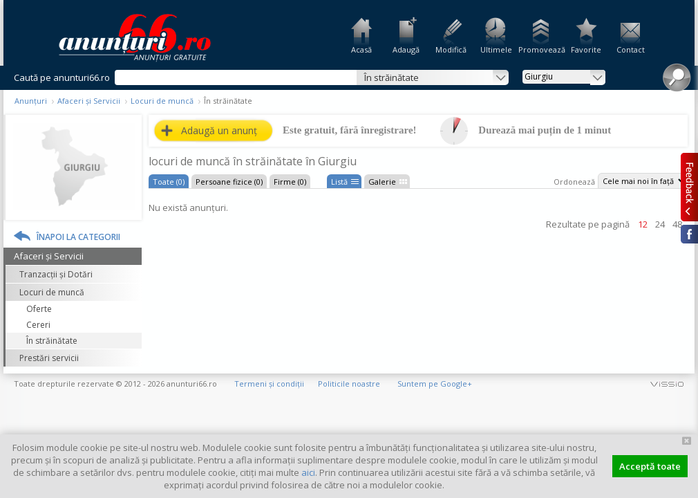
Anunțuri (31, 100)
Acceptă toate (650, 466)
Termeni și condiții (269, 383)
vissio (667, 383)
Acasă (361, 49)
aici (308, 472)
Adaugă (406, 49)
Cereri (38, 325)
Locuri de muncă (162, 100)
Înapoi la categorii (78, 237)
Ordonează (574, 181)
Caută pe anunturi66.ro (62, 77)
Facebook (689, 234)
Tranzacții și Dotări (56, 274)
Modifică (450, 49)
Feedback (689, 186)
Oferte (39, 309)
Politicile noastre (349, 383)
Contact (630, 49)
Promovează (540, 49)
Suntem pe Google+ (434, 383)
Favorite (586, 49)
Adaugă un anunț (219, 130)
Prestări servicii (49, 358)
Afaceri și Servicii (88, 100)
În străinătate (51, 341)
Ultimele (496, 49)
